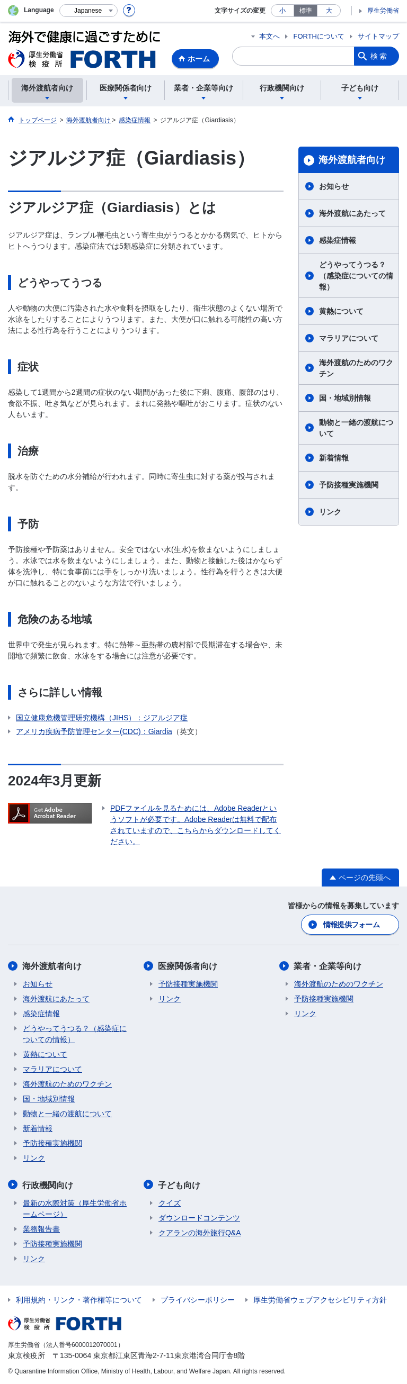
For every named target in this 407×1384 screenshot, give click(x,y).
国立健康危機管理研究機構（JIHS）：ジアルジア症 (102, 717)
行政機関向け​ (48, 1184)
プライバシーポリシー (198, 1299)
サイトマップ (378, 36)
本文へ (269, 36)
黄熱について (341, 311)
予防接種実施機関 (348, 485)
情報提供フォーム (351, 924)
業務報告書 (41, 1228)
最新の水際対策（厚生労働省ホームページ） (75, 1207)
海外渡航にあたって (352, 213)
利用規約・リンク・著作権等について (79, 1299)
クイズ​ (169, 1202)
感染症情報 (337, 240)
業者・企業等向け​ (328, 965)
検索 (379, 56)
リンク (330, 512)
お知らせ (334, 186)
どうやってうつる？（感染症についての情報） (356, 275)
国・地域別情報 (345, 398)
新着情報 (334, 458)
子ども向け (179, 1184)
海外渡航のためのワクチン (356, 368)
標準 (305, 10)
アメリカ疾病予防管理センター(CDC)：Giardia (94, 731)
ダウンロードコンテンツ (199, 1217)
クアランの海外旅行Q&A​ (199, 1231)
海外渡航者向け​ (351, 160)
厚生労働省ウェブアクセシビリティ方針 (320, 1299)
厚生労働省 (383, 10)
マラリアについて (348, 338)
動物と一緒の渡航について (356, 428)
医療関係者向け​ (188, 965)
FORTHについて (318, 36)
